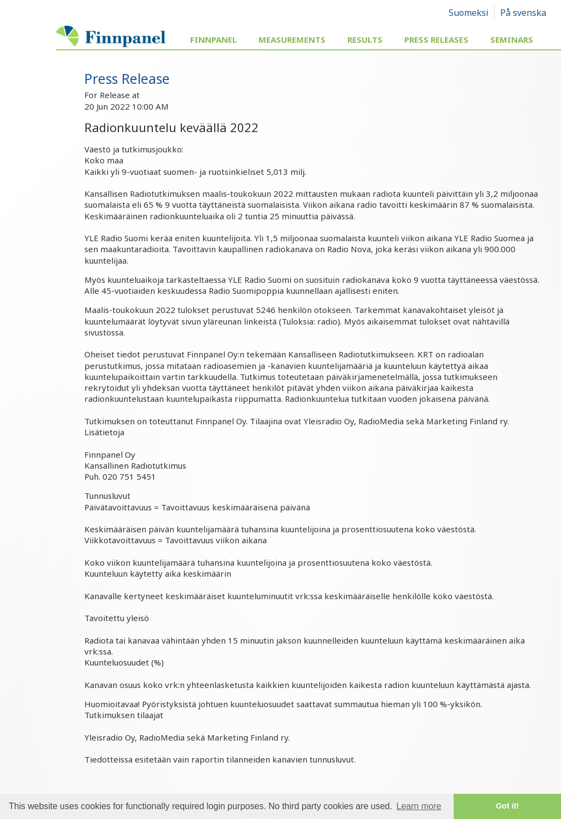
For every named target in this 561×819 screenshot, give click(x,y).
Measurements (292, 39)
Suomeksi (469, 13)
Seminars (511, 39)
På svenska (523, 13)
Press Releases (436, 39)
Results (364, 39)
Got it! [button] (507, 805)
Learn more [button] (419, 806)
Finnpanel (213, 39)
